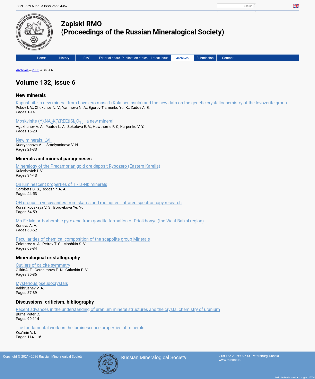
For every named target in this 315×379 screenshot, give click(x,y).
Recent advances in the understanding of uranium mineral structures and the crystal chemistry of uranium (118, 309)
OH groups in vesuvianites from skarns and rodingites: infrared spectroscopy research (99, 202)
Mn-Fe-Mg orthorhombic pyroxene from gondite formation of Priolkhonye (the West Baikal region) (110, 220)
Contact (228, 58)
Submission (205, 58)
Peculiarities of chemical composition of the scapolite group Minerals (83, 239)
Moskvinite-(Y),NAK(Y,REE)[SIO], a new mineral (64, 121)
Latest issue (159, 58)
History (64, 58)
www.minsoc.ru (230, 360)
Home (41, 58)
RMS (87, 58)
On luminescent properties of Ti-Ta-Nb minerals (61, 184)
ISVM (312, 377)
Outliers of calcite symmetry (43, 265)
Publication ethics (135, 58)
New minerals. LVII (34, 140)
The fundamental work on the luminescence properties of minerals (80, 327)
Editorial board (109, 58)
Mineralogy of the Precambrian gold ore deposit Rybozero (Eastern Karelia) (88, 166)
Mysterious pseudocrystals (42, 283)
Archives (182, 58)
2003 (35, 70)
